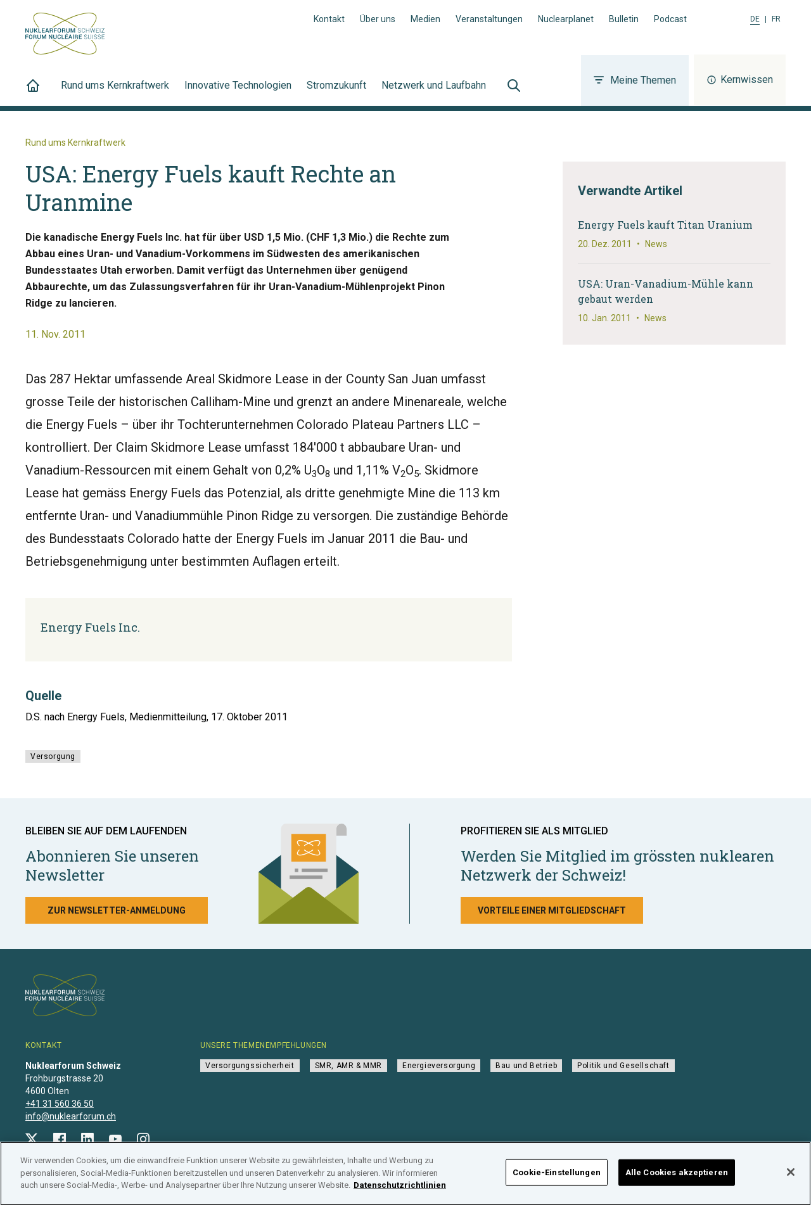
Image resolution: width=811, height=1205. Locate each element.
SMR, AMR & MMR (348, 1065)
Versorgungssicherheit (250, 1065)
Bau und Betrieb (526, 1065)
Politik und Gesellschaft (623, 1065)
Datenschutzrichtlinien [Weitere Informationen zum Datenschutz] (400, 1190)
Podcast (670, 19)
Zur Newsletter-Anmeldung (117, 910)
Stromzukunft (336, 92)
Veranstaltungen (489, 19)
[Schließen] (791, 1177)
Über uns (377, 19)
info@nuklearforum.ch (70, 1116)
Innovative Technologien (237, 92)
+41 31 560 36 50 (59, 1104)
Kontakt (329, 19)
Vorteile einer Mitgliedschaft (552, 910)
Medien (425, 19)
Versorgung (52, 756)
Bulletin (624, 19)
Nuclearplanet (566, 19)
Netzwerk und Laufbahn (433, 92)
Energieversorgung (438, 1065)
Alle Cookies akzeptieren (676, 1177)
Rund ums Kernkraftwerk (115, 92)
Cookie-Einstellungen (557, 1177)
